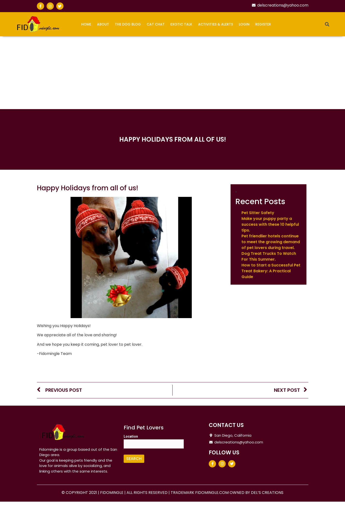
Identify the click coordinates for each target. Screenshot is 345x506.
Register (263, 24)
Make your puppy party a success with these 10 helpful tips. (270, 224)
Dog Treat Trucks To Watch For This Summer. (268, 256)
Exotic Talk (181, 24)
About (103, 24)
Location (131, 436)
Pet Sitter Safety (257, 213)
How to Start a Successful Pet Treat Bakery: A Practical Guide (270, 271)
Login (244, 24)
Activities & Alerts (215, 24)
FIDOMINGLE (112, 492)
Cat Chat (156, 24)
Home (86, 24)
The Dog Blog (128, 24)
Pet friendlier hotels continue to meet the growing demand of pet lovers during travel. (270, 241)
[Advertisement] (172, 73)
